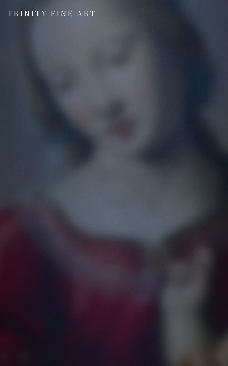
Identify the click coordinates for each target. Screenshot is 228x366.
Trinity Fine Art (52, 14)
